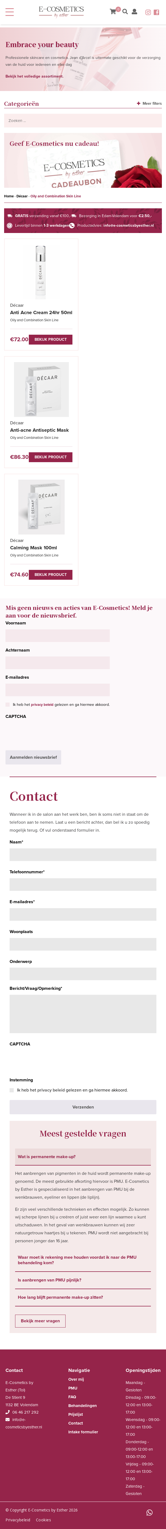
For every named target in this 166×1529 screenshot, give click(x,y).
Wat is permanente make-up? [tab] (46, 1156)
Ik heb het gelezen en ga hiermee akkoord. (61, 704)
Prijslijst (75, 1414)
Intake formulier (83, 1431)
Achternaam (17, 650)
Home (9, 196)
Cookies (43, 1519)
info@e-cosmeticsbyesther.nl (128, 225)
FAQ (72, 1396)
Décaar (22, 196)
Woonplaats (21, 931)
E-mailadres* (22, 902)
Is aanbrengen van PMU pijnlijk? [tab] (49, 1280)
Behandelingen (82, 1405)
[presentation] (47, 733)
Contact (75, 1423)
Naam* (16, 842)
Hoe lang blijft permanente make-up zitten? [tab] (60, 1297)
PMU (72, 1388)
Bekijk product (51, 339)
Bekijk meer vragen (40, 1321)
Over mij (76, 1379)
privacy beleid (42, 705)
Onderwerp (21, 961)
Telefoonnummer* (27, 872)
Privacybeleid (17, 1519)
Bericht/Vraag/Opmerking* (36, 988)
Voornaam (15, 623)
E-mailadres (17, 677)
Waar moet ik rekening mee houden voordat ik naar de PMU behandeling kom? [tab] (77, 1260)
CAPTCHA (15, 716)
